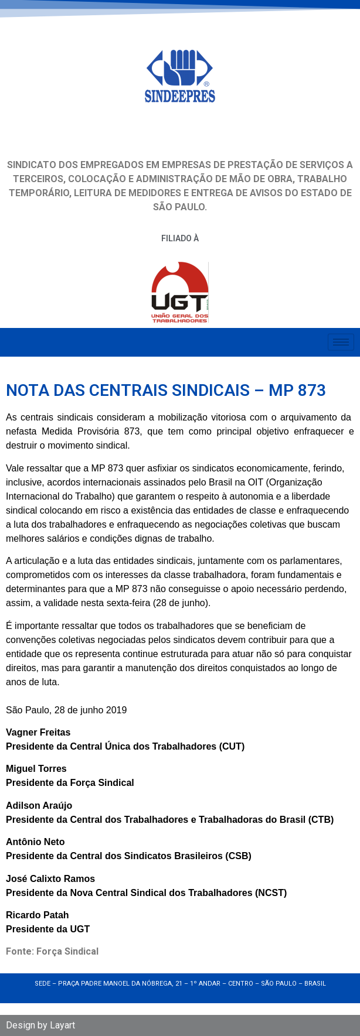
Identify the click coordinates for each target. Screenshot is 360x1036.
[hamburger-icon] (341, 339)
